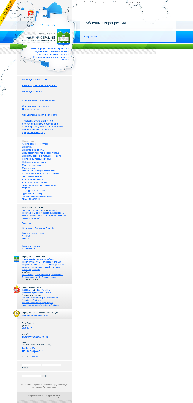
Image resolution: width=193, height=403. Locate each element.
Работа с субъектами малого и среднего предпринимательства (40, 175)
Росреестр (27, 264)
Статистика (37, 387)
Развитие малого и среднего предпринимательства (134, 2)
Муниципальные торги (58, 54)
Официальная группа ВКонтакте (39, 100)
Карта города (37, 210)
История (53, 210)
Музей (38, 277)
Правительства (43, 290)
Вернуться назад (91, 36)
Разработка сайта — (44, 396)
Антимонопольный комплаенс (35, 144)
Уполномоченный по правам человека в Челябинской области (40, 298)
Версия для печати (32, 91)
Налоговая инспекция (52, 262)
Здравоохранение (50, 277)
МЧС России (27, 275)
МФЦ (38, 262)
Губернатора (28, 290)
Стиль (54, 228)
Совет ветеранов (40, 264)
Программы (51, 51)
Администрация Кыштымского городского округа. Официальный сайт (46, 37)
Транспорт (27, 223)
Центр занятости (42, 275)
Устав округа (28, 228)
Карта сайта (54, 25)
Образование (57, 275)
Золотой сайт (8, 13)
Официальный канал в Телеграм (39, 115)
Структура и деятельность (34, 190)
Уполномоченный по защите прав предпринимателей (37, 197)
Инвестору (27, 147)
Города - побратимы (31, 246)
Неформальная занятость (34, 162)
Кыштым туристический (33, 233)
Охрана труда (28, 168)
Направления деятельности (102, 2)
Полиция (36, 269)
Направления (62, 49)
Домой (42, 25)
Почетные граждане (31, 213)
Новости (51, 49)
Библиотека (27, 277)
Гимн (48, 228)
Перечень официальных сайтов (36, 292)
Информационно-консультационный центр (41, 156)
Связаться (48, 25)
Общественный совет (32, 165)
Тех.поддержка (49, 387)
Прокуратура (28, 262)
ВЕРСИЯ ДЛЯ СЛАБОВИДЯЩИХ (39, 85)
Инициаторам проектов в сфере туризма (40, 153)
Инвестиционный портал (33, 150)
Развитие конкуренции (32, 179)
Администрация (38, 49)
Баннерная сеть (29, 248)
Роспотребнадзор (48, 259)
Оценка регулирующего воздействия (38, 171)
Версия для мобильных (34, 79)
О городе (26, 210)
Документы (39, 51)
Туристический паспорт (32, 193)
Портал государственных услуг (36, 315)
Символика (40, 228)
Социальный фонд (30, 259)
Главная (87, 2)
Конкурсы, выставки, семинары (36, 159)
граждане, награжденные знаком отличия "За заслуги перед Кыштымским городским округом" (44, 215)
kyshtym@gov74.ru (35, 336)
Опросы (25, 238)
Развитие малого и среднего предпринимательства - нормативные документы (39, 185)
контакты (35, 356)
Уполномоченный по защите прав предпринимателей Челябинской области (41, 303)
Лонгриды (26, 236)
